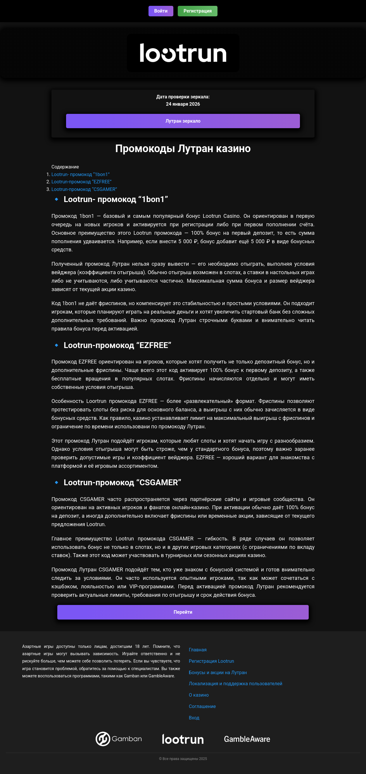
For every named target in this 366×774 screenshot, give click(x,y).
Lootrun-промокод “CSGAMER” (84, 189)
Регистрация (198, 11)
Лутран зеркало (183, 121)
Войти (161, 11)
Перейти (183, 612)
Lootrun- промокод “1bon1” (80, 174)
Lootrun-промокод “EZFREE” (81, 182)
